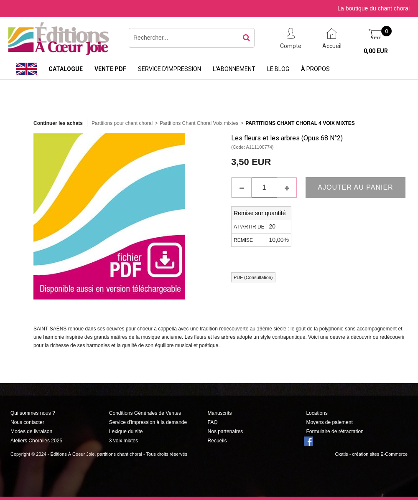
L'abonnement (234, 69)
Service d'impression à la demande (148, 422)
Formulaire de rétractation (334, 431)
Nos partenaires (225, 431)
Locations (316, 413)
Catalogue (65, 69)
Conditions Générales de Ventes (145, 413)
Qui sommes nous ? (32, 413)
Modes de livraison (31, 431)
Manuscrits (220, 413)
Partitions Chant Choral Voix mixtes (199, 123)
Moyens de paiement (329, 422)
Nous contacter (27, 422)
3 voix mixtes (123, 441)
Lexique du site (126, 431)
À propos (315, 69)
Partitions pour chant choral (122, 123)
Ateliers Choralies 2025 (36, 441)
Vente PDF (110, 69)
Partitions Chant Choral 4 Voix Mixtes (300, 123)
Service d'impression (169, 69)
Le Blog (278, 69)
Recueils (217, 441)
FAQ (213, 422)
